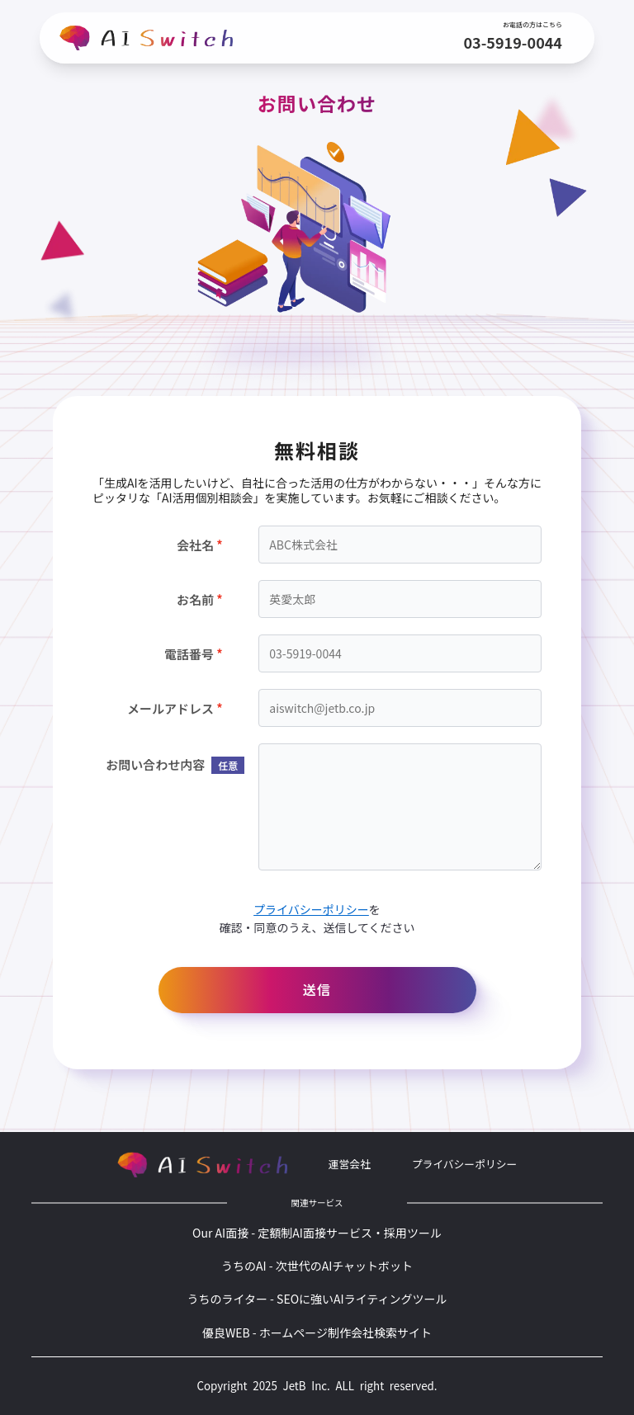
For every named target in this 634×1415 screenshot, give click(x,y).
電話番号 (189, 654)
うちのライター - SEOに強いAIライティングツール (317, 1298)
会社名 (195, 545)
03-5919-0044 (512, 42)
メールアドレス (170, 708)
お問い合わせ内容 (164, 764)
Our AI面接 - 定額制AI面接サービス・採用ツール (317, 1232)
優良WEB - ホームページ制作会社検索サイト (317, 1332)
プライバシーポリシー (311, 909)
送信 (316, 989)
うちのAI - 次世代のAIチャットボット (317, 1265)
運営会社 (350, 1164)
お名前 (195, 599)
